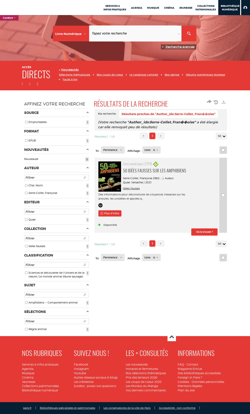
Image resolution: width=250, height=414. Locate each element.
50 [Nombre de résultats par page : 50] (220, 136)
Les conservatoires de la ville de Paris (126, 407)
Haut (171, 337)
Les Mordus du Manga (142, 386)
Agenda (27, 369)
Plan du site (186, 390)
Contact (192, 364)
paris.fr (27, 407)
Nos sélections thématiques (146, 373)
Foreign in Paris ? (190, 377)
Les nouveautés (137, 364)
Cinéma (27, 377)
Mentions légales (190, 386)
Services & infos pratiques (40, 364)
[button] (245, 7)
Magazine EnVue (190, 369)
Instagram (81, 369)
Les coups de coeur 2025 (143, 382)
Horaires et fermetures (142, 369)
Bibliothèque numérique (40, 390)
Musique (28, 373)
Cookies (183, 382)
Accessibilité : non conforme (177, 407)
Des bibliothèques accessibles (199, 373)
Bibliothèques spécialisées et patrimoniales (67, 407)
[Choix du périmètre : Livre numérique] (71, 33)
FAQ (181, 364)
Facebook (81, 364)
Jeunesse (28, 382)
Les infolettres (84, 382)
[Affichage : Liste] (151, 150)
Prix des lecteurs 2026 (141, 377)
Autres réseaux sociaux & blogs (96, 377)
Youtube (80, 373)
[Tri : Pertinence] (113, 150)
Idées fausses (131, 188)
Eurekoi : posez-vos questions (95, 386)
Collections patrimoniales (40, 386)
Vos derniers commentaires (146, 390)
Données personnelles (208, 382)
